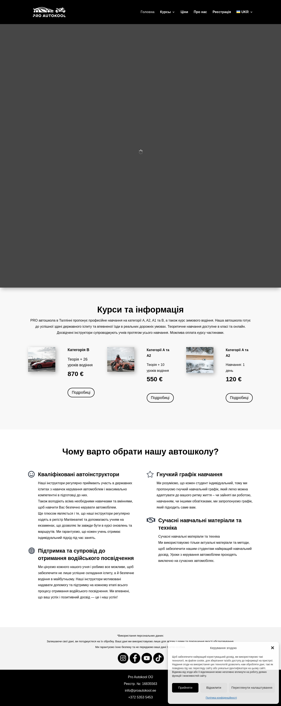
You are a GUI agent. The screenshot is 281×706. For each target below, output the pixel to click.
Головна (148, 12)
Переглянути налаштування (251, 687)
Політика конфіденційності (221, 697)
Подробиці (81, 392)
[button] (272, 648)
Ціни (184, 12)
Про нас (200, 12)
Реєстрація (222, 12)
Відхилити (213, 687)
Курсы (165, 12)
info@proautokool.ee (140, 690)
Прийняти (185, 687)
